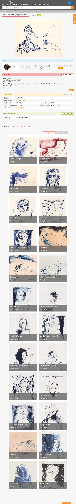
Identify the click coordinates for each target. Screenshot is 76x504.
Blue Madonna (14, 484)
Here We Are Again (15, 159)
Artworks (24, 4)
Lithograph (21, 108)
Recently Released (49, 133)
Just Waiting (43, 248)
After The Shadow (45, 454)
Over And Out (44, 484)
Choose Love (14, 189)
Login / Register (44, 4)
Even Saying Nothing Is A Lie (48, 395)
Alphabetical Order (61, 133)
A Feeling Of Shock (16, 336)
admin (38, 15)
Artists (33, 4)
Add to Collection (67, 114)
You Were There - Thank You (48, 366)
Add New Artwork (67, 75)
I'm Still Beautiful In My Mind (18, 248)
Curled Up (13, 277)
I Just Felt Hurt (44, 189)
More (61, 68)
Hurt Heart (13, 395)
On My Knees (14, 454)
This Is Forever (44, 218)
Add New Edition (67, 95)
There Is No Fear (15, 218)
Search (72, 7)
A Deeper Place (44, 159)
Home (3, 10)
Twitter (69, 2)
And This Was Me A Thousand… (49, 336)
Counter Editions (21, 101)
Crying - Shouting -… (46, 425)
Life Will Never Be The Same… (19, 425)
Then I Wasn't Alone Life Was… (19, 366)
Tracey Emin (14, 162)
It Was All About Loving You (48, 277)
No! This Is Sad (14, 307)
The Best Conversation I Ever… (49, 307)
